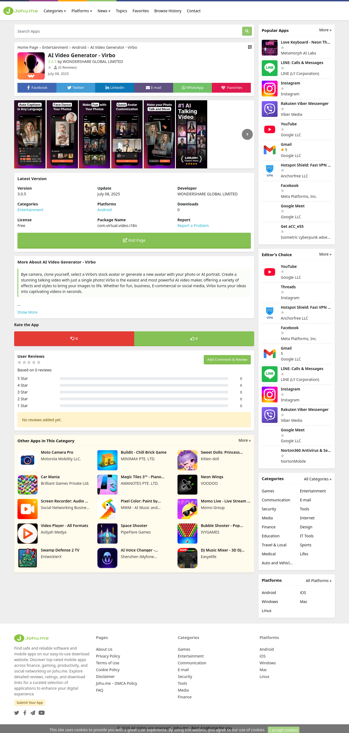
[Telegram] (31, 711)
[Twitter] (16, 711)
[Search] (247, 31)
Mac (303, 601)
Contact (194, 10)
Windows (270, 601)
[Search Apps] (128, 31)
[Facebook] (23, 711)
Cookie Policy (107, 669)
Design (306, 526)
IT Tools (307, 535)
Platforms (80, 10)
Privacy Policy (108, 656)
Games (268, 490)
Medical (269, 553)
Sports (305, 544)
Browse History (167, 10)
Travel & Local (274, 544)
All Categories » (318, 478)
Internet (307, 517)
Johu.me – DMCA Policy (116, 683)
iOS (303, 592)
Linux (267, 610)
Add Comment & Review (227, 359)
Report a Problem (193, 225)
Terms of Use (107, 662)
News (102, 10)
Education (270, 535)
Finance (269, 526)
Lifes (304, 553)
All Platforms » (319, 580)
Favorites (141, 10)
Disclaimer (105, 676)
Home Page (27, 47)
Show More (27, 312)
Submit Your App (30, 702)
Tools (304, 508)
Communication (276, 499)
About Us (104, 649)
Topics (121, 10)
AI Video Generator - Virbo (113, 47)
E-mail (305, 499)
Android (79, 47)
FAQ (99, 690)
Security (269, 508)
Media (267, 517)
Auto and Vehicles (277, 562)
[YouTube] (40, 711)
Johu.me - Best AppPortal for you (202, 728)
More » (245, 440)
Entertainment (55, 47)
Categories (53, 10)
